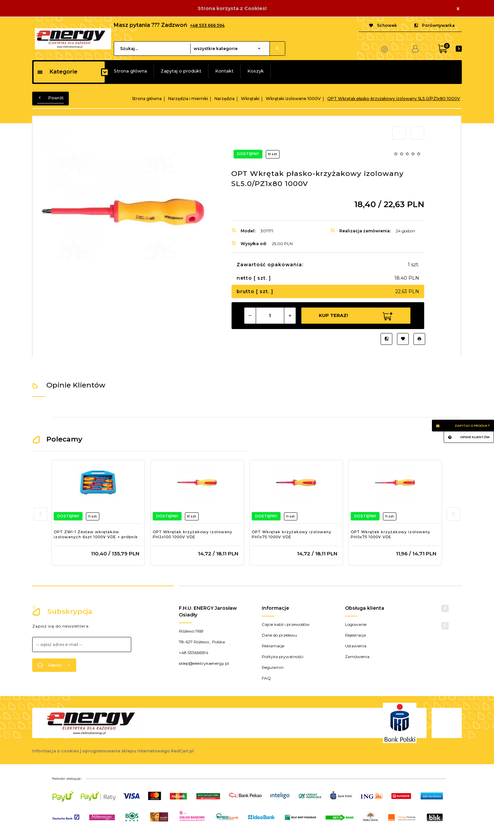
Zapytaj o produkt (181, 71)
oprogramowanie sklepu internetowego (126, 750)
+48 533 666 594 (207, 25)
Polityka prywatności (282, 656)
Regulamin (273, 667)
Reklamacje (273, 645)
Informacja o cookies (55, 750)
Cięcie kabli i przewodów (286, 624)
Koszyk (255, 71)
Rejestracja (355, 635)
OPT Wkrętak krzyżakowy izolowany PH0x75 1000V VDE (390, 534)
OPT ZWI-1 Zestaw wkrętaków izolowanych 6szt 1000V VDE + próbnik (96, 534)
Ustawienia (355, 645)
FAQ (266, 678)
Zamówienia (357, 656)
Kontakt (224, 71)
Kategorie (57, 71)
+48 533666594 (193, 652)
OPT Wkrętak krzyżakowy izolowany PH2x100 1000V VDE (192, 534)
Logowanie (355, 624)
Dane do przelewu (279, 635)
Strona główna (130, 71)
